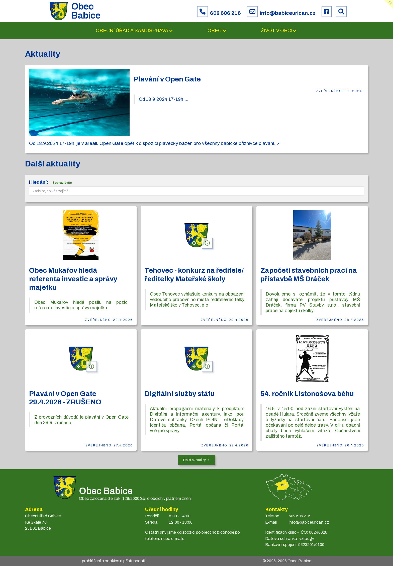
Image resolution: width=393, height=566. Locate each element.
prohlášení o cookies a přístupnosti (113, 561)
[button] (134, 30)
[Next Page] (196, 460)
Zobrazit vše (62, 182)
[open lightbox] (79, 102)
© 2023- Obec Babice (287, 561)
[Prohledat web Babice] (341, 11)
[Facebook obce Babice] (327, 11)
